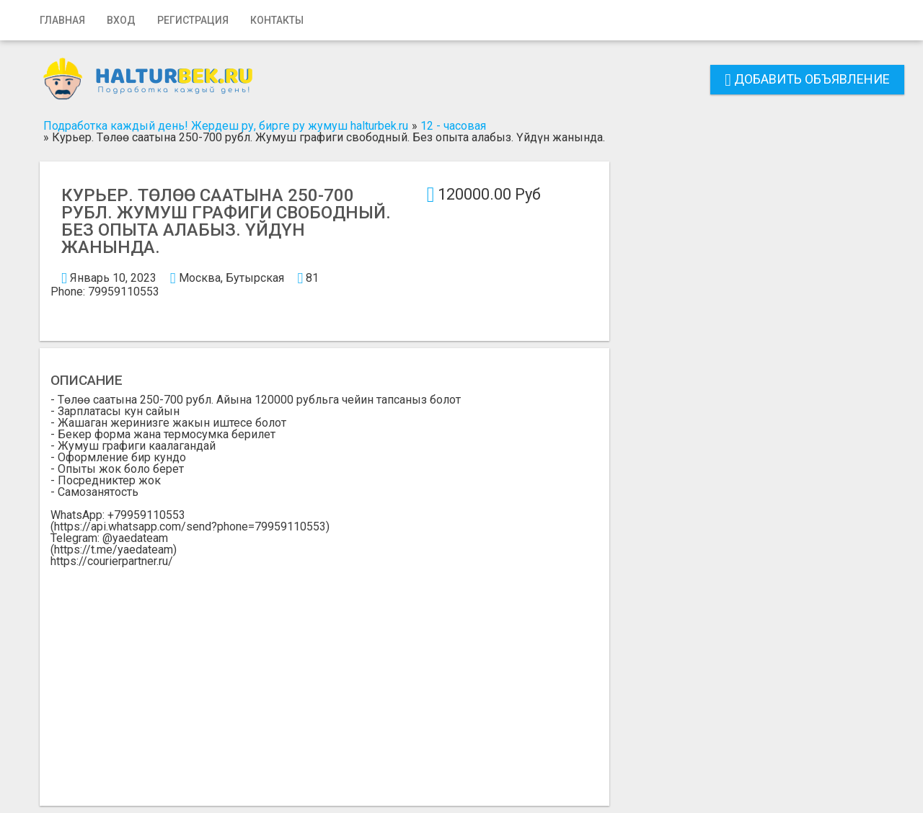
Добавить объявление (807, 78)
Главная (62, 20)
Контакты (277, 20)
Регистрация (193, 20)
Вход (121, 20)
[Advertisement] (324, 675)
